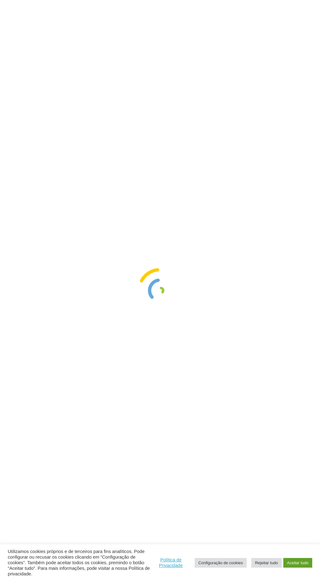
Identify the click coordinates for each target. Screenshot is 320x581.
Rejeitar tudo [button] (266, 562)
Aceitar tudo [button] (297, 562)
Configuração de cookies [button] (220, 562)
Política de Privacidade (171, 562)
